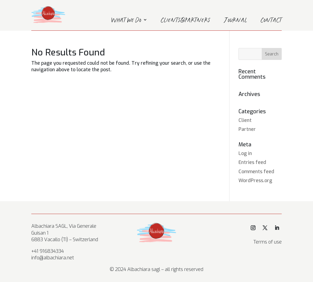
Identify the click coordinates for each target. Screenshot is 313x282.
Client (245, 120)
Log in (245, 153)
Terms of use (267, 242)
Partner (247, 129)
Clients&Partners (185, 21)
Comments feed (256, 171)
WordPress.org (255, 180)
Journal (235, 21)
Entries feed (252, 162)
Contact (271, 21)
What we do (126, 21)
